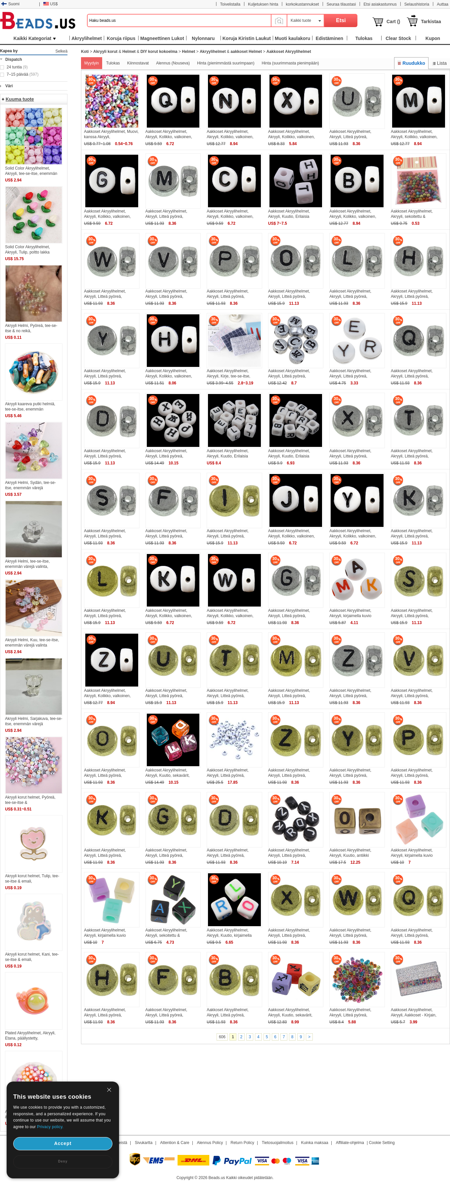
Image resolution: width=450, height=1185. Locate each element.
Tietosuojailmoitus (278, 1142)
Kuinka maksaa (314, 1142)
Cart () (393, 21)
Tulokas (113, 63)
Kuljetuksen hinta (263, 4)
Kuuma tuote (20, 99)
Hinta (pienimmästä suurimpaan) (225, 63)
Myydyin (91, 63)
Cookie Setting (382, 1142)
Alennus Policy (210, 1142)
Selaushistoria (416, 4)
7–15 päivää (22, 74)
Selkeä (61, 51)
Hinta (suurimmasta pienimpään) (290, 63)
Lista (439, 63)
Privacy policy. (50, 1127)
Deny (62, 1161)
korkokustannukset (302, 4)
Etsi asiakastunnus (380, 4)
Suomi (10, 4)
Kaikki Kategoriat (35, 38)
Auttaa (442, 4)
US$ (50, 4)
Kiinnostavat (138, 63)
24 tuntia (17, 67)
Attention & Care (174, 1142)
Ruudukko (411, 63)
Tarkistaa (431, 21)
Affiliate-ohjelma (350, 1142)
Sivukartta (143, 1142)
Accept (63, 1143)
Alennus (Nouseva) (173, 63)
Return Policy (242, 1142)
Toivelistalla (230, 4)
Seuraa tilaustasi (341, 4)
